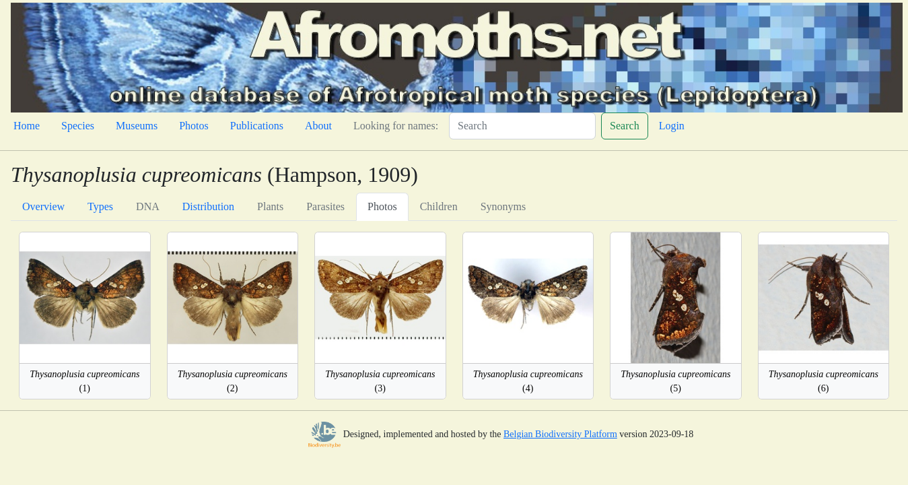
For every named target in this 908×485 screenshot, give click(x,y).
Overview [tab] (43, 206)
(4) (528, 381)
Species (77, 125)
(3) (380, 381)
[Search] (522, 125)
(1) (84, 381)
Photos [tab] (382, 206)
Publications (256, 125)
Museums (137, 125)
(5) (675, 381)
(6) (823, 381)
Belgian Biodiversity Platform (560, 434)
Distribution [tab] (208, 206)
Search (624, 125)
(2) (232, 381)
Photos (194, 125)
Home (26, 125)
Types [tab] (100, 206)
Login (672, 125)
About (318, 125)
